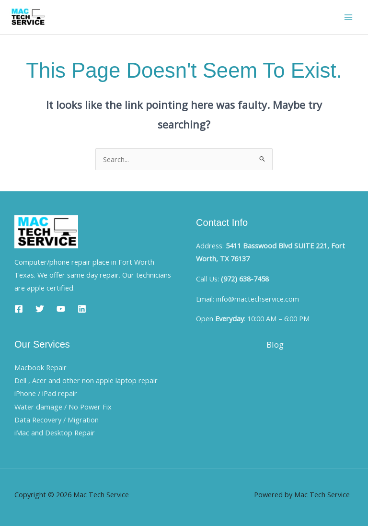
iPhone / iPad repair (45, 393)
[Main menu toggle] (348, 17)
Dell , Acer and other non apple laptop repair (86, 380)
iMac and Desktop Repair (54, 432)
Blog (275, 344)
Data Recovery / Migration (56, 419)
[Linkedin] (82, 308)
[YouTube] (61, 308)
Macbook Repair (40, 367)
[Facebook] (18, 308)
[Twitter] (39, 308)
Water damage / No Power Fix (63, 406)
